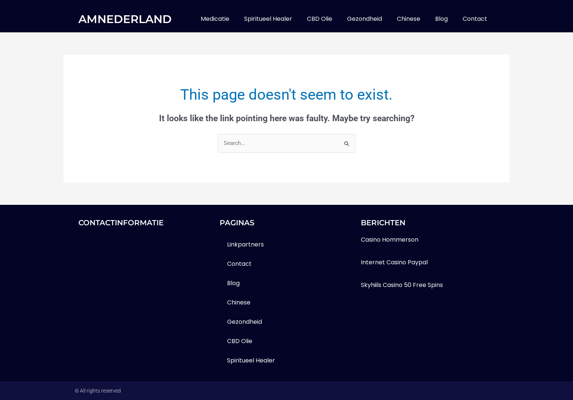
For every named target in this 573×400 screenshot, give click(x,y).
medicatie (215, 18)
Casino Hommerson (389, 239)
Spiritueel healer (268, 18)
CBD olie (319, 18)
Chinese (408, 18)
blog (441, 18)
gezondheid (364, 18)
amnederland (125, 19)
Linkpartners (245, 244)
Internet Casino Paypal (394, 262)
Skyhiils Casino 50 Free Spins (402, 285)
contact (475, 18)
